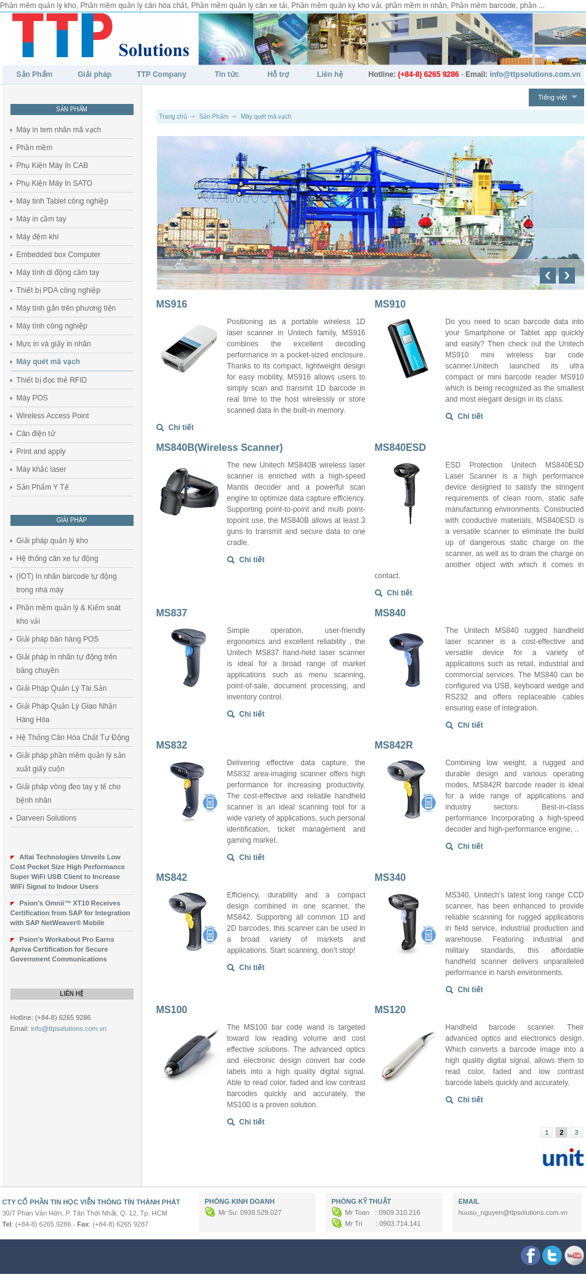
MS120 (390, 1010)
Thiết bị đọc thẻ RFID (52, 380)
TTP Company (161, 74)
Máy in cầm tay (41, 219)
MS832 (172, 745)
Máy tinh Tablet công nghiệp (63, 201)
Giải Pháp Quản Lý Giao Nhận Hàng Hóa (67, 713)
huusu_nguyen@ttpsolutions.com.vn (513, 1212)
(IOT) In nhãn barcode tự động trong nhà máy (67, 583)
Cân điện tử (36, 433)
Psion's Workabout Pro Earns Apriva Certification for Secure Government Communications (62, 949)
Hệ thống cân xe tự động (57, 558)
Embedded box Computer (59, 254)
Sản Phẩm (35, 74)
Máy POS (32, 398)
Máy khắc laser (41, 469)
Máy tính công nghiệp (52, 326)
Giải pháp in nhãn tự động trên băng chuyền (67, 664)
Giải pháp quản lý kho (53, 540)
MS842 (172, 877)
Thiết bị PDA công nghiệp (58, 290)
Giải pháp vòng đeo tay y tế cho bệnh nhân (69, 793)
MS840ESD (401, 447)
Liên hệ (330, 74)
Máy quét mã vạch (49, 361)
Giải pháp (94, 74)
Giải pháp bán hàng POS (58, 639)
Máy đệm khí (38, 237)
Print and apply (41, 451)
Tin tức (227, 74)
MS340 (390, 877)
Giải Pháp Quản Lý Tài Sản (62, 688)
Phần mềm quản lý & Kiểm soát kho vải (69, 614)
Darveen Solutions (47, 818)
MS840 (390, 613)
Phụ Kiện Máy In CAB (53, 165)
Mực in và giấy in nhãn (54, 344)
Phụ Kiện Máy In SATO (55, 183)
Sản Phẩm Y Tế (43, 487)
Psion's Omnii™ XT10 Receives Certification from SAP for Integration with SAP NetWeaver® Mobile (70, 912)
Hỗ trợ (278, 74)
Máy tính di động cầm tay (58, 272)
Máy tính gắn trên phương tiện (66, 308)
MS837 (172, 613)
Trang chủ (173, 116)
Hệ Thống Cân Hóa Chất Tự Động (73, 737)
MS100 (172, 1010)
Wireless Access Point (53, 416)
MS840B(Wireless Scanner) (219, 447)
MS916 (172, 304)
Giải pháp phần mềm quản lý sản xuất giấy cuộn (71, 762)
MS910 (390, 304)
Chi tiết (181, 427)
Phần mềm (35, 147)
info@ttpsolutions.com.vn (68, 1028)
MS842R (394, 745)
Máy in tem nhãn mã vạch (59, 129)
